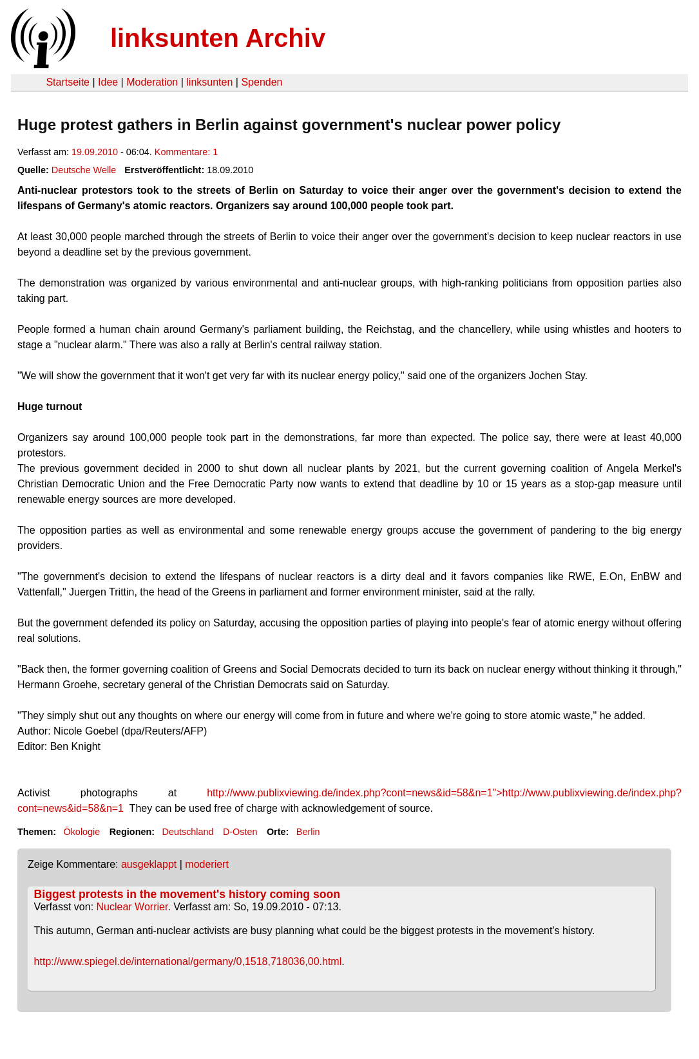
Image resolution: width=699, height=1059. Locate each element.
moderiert (207, 864)
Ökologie (81, 832)
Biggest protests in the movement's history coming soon (187, 894)
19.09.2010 (95, 152)
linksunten (209, 82)
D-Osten (240, 832)
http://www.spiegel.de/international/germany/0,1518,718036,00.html (188, 961)
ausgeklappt (149, 864)
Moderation (152, 82)
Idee (108, 82)
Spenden (261, 82)
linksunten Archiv (217, 38)
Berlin (308, 832)
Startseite (68, 82)
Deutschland (188, 832)
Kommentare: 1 (186, 152)
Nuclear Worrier (132, 906)
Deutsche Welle (84, 170)
